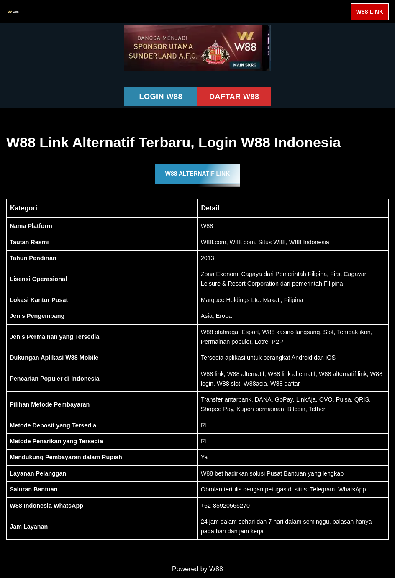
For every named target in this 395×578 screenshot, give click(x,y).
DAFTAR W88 (234, 96)
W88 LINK (369, 11)
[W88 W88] (13, 11)
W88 (216, 569)
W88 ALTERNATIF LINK (197, 173)
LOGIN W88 (160, 96)
